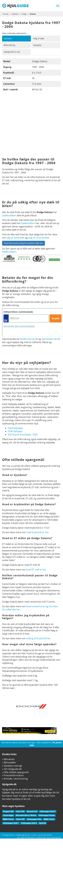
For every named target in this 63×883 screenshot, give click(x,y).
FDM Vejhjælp (15, 431)
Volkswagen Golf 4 (29, 823)
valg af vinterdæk (15, 237)
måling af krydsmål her (38, 638)
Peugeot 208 (8, 811)
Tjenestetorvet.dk (50, 339)
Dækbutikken (9, 215)
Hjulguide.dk (9, 835)
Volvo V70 (20, 819)
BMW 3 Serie (8, 819)
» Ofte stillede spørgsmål (15, 772)
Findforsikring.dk (29, 339)
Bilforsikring (9, 45)
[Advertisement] (28, 125)
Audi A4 (42, 823)
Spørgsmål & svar (12, 51)
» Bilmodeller (9, 762)
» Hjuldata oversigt (12, 765)
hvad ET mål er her (36, 569)
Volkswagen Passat (47, 815)
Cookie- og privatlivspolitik (41, 835)
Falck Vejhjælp (15, 428)
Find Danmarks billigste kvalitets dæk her (23, 243)
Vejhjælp (37, 45)
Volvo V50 (20, 811)
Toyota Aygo (8, 815)
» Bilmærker (8, 759)
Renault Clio (32, 811)
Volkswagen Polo (34, 819)
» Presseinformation (13, 775)
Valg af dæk (38, 38)
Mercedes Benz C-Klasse (26, 815)
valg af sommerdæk (38, 237)
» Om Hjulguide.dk (12, 769)
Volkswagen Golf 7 (47, 811)
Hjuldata (8, 38)
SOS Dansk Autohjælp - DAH (23, 434)
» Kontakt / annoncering (15, 778)
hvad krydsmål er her (37, 532)
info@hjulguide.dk (23, 835)
